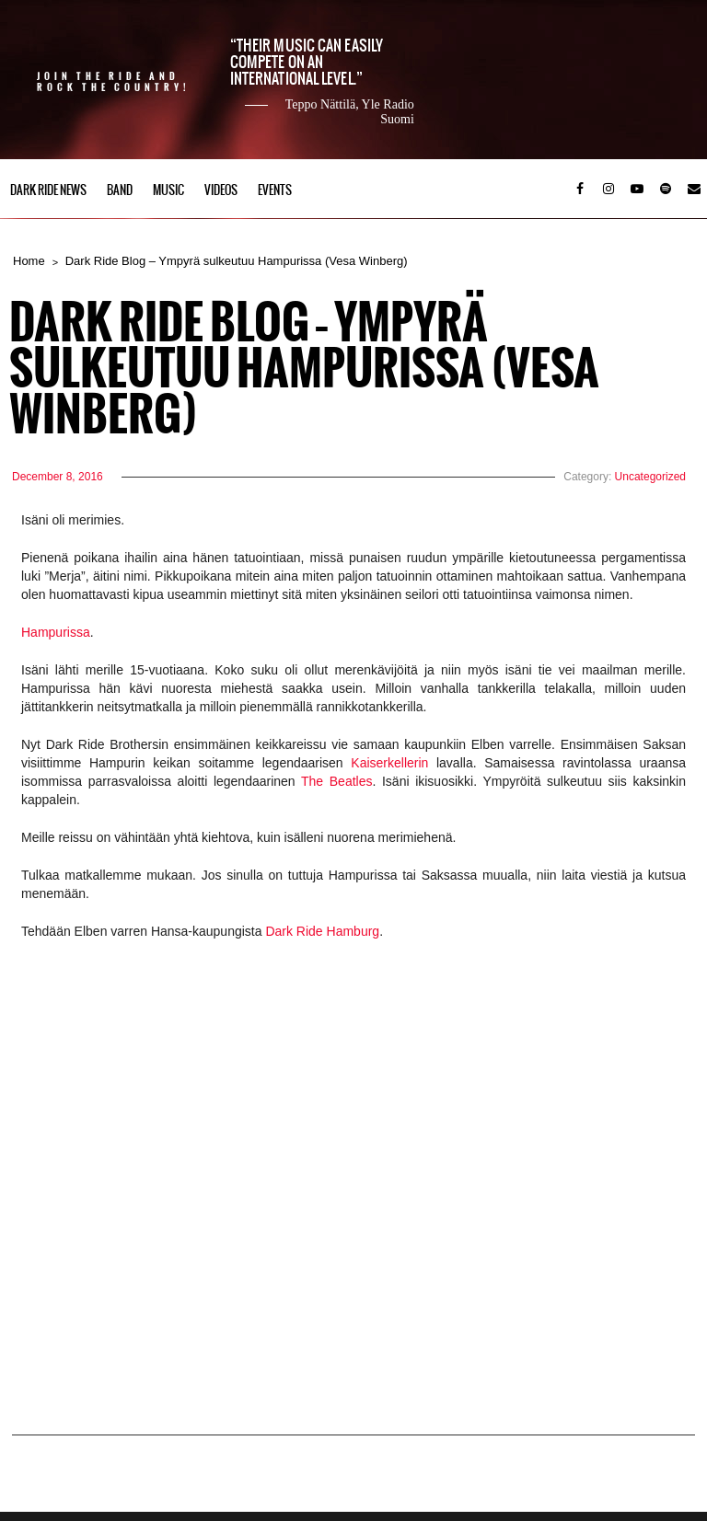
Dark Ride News (48, 190)
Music (168, 190)
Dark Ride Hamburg (322, 931)
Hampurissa (55, 632)
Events (275, 190)
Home (29, 261)
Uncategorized (650, 476)
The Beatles (336, 781)
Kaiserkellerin (389, 762)
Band (120, 190)
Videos (221, 190)
